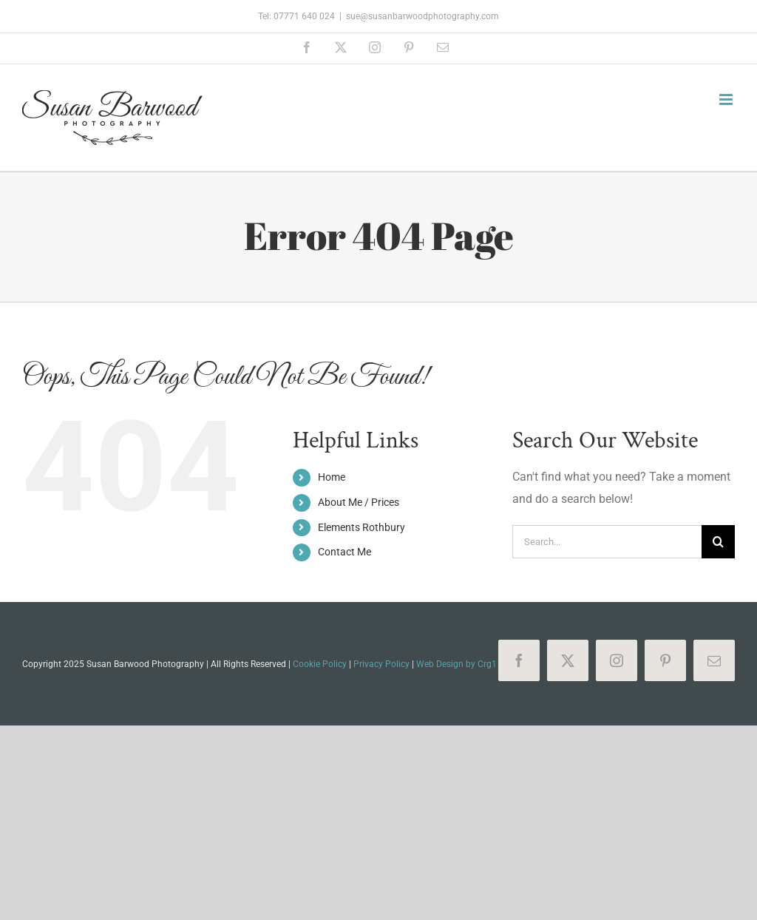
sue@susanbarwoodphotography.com (422, 16)
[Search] (718, 541)
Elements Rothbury (361, 527)
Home (331, 477)
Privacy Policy (381, 664)
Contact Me (344, 552)
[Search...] (607, 541)
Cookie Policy (320, 664)
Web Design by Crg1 (456, 664)
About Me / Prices (358, 502)
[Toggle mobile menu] (727, 99)
